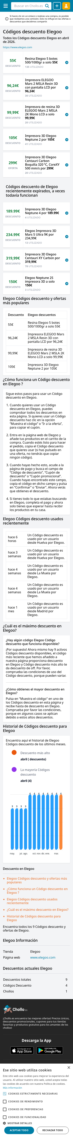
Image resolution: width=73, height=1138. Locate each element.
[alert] (36, 1101)
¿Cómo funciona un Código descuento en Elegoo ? (37, 891)
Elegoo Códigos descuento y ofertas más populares (37, 880)
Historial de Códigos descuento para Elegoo (34, 918)
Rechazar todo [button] (52, 1130)
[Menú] (5, 5)
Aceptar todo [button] (19, 1130)
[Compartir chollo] (57, 6)
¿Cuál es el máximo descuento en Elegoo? (38, 909)
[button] (36, 1123)
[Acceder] (66, 5)
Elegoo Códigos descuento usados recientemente (32, 901)
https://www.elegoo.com (17, 47)
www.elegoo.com (42, 957)
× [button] (68, 1067)
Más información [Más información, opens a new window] (12, 1087)
